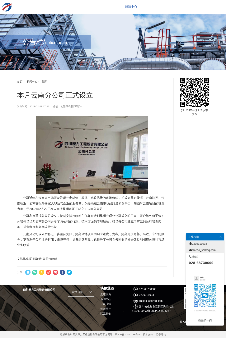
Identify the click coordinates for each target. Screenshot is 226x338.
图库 (44, 81)
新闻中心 (31, 81)
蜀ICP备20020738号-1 (127, 334)
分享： (21, 272)
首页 (19, 81)
